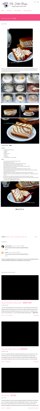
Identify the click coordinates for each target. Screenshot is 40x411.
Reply (6, 249)
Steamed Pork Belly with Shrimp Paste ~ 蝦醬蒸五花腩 (16, 303)
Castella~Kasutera (15, 236)
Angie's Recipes (8, 246)
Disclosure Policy (27, 10)
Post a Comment (8, 315)
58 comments (8, 408)
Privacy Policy (17, 10)
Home (2, 10)
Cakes (7, 236)
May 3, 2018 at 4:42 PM (15, 252)
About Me (9, 10)
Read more (36, 315)
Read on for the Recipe (33, 408)
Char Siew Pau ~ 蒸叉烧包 (8, 395)
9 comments (8, 361)
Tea (26, 236)
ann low (7, 252)
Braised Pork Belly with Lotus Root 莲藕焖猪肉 (14, 349)
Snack (23, 236)
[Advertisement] (20, 223)
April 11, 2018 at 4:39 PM (18, 246)
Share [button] (35, 236)
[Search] (35, 2)
